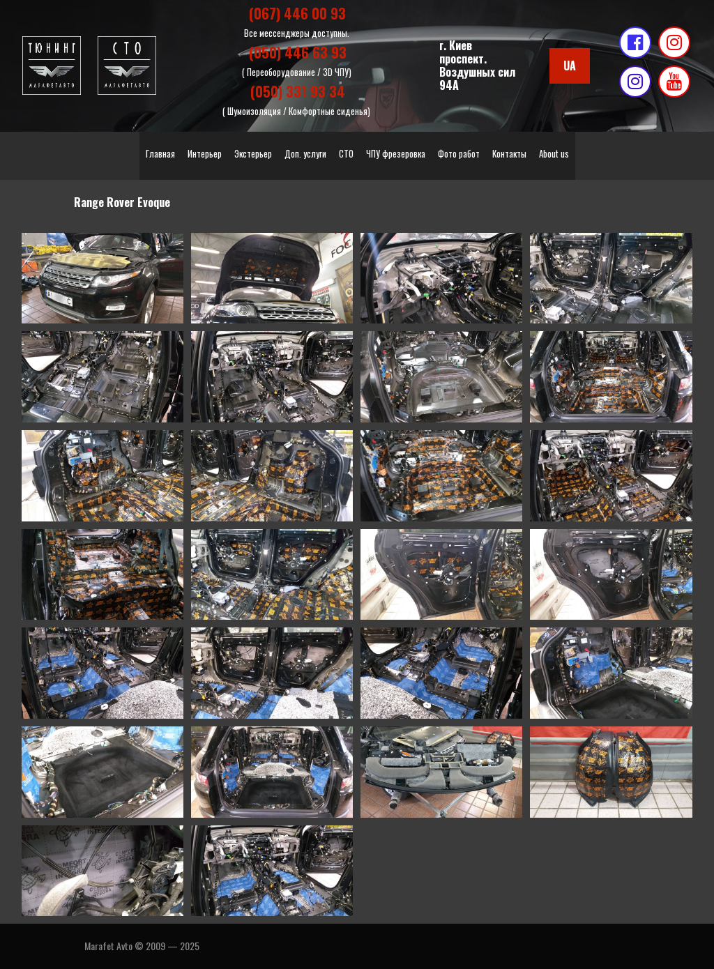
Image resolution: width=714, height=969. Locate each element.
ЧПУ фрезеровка (395, 153)
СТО (346, 153)
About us (554, 153)
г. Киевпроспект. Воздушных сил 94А (477, 65)
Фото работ (459, 153)
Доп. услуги (305, 153)
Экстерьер (253, 153)
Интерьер (205, 153)
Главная (160, 153)
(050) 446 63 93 (298, 52)
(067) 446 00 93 (297, 13)
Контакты (509, 153)
